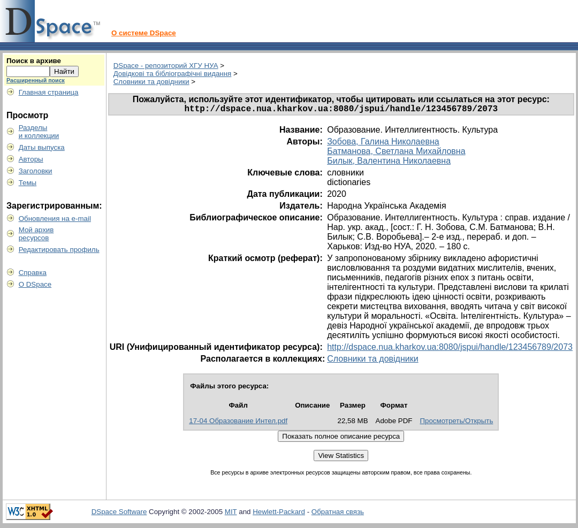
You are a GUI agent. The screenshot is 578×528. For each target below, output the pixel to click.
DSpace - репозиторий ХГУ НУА (165, 66)
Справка (33, 273)
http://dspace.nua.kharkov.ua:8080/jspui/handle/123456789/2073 (450, 349)
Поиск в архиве (33, 61)
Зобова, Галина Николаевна (383, 143)
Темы (28, 183)
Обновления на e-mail (55, 219)
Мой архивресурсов (36, 234)
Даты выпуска (42, 147)
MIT (231, 514)
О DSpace (35, 284)
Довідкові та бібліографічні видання (172, 74)
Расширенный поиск (35, 80)
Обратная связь (337, 514)
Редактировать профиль (59, 250)
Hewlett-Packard (279, 514)
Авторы (31, 159)
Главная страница (49, 92)
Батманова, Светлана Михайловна (396, 153)
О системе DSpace (143, 33)
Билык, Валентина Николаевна (389, 162)
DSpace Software (119, 514)
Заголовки (35, 171)
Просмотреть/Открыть (456, 423)
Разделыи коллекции (39, 132)
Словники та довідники (151, 82)
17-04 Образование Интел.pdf (238, 423)
